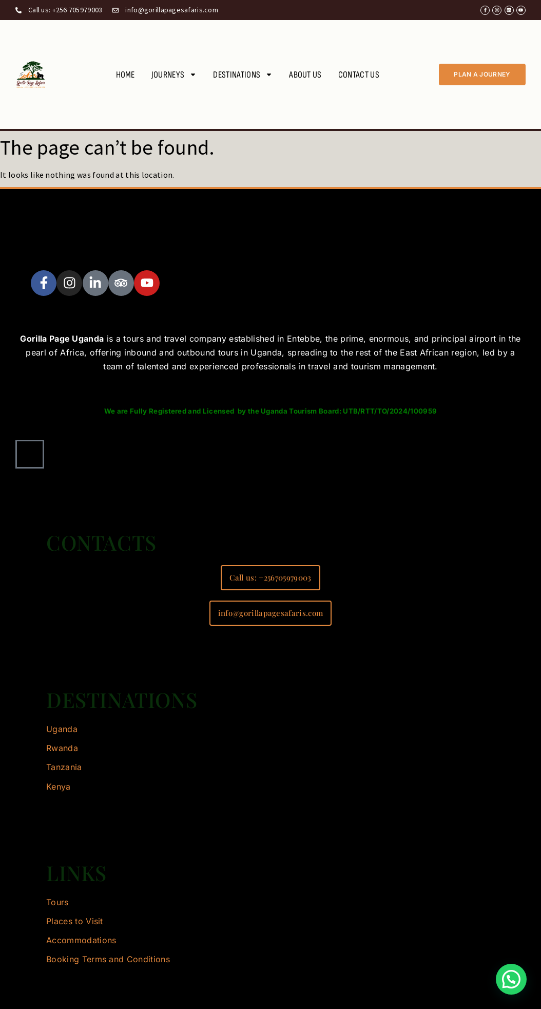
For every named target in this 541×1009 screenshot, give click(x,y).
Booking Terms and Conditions (108, 959)
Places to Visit (74, 921)
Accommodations (81, 940)
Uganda (62, 729)
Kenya (58, 786)
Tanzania (64, 767)
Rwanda (62, 748)
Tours (57, 902)
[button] (511, 979)
